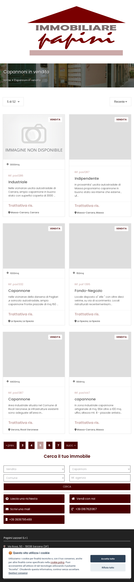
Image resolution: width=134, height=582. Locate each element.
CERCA (67, 486)
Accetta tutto (108, 558)
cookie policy (57, 562)
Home (7, 80)
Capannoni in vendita (27, 80)
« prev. (10, 445)
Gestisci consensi (18, 573)
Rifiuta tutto (108, 567)
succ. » (71, 445)
